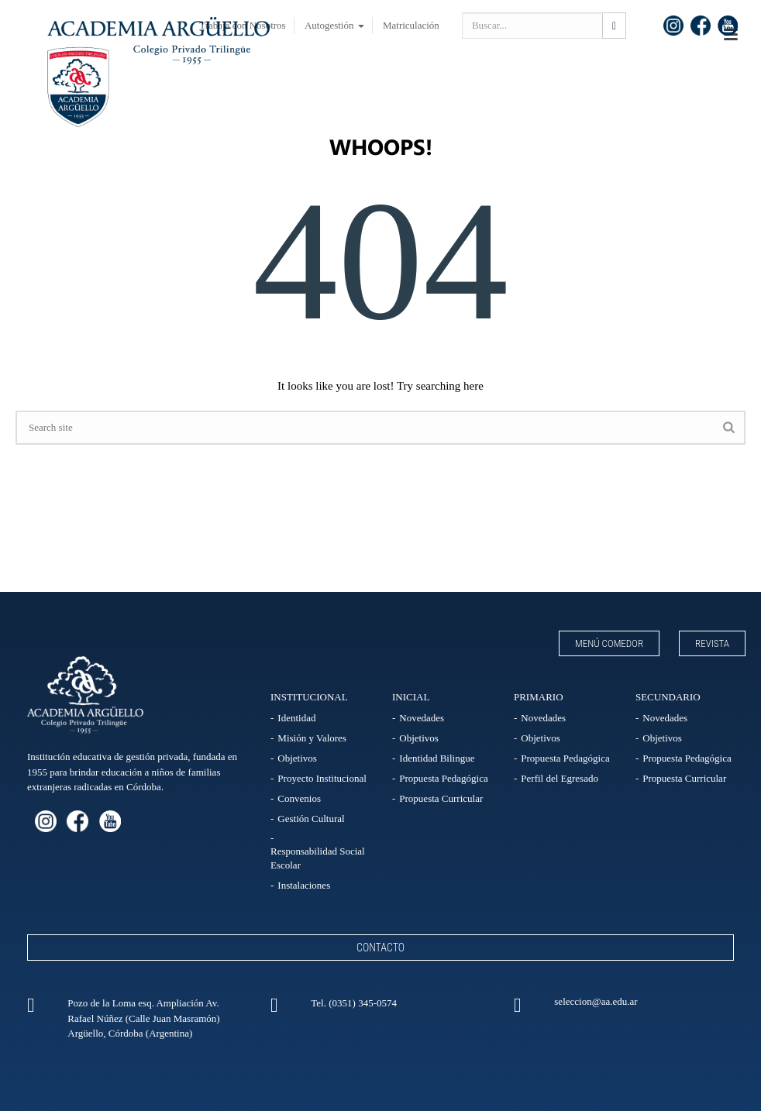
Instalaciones (303, 885)
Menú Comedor (609, 643)
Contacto (380, 947)
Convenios (299, 798)
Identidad (296, 718)
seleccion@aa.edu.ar (595, 1001)
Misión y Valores (311, 738)
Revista (712, 643)
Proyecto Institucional (321, 778)
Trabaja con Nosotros (242, 25)
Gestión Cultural (310, 818)
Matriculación (411, 25)
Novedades (421, 718)
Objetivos (297, 758)
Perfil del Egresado (559, 778)
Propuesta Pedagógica (443, 778)
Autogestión (334, 25)
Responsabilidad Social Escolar (317, 858)
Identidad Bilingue (436, 758)
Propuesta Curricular (441, 798)
